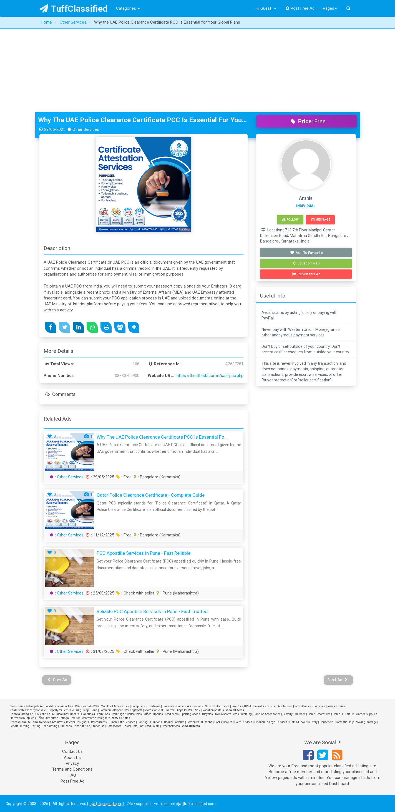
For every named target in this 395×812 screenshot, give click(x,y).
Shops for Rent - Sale (188, 710)
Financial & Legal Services (270, 722)
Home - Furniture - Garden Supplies (355, 714)
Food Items (172, 714)
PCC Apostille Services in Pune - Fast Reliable (143, 553)
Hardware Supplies (22, 717)
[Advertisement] (197, 70)
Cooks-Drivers (223, 722)
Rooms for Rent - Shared (159, 710)
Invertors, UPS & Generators (249, 706)
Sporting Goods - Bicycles (197, 714)
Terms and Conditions (72, 769)
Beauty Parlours (174, 722)
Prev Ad (57, 679)
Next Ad (338, 679)
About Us (72, 757)
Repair (14, 726)
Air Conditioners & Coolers (56, 706)
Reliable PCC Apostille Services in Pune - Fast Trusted (152, 611)
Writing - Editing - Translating (38, 726)
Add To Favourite (306, 253)
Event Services (243, 722)
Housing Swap (79, 710)
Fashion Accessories (267, 714)
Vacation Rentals (213, 710)
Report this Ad (306, 274)
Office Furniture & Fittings (52, 717)
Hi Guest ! (266, 8)
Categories (128, 8)
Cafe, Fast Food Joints (146, 726)
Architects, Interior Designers (70, 722)
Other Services (70, 476)
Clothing (246, 714)
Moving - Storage (366, 722)
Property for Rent (58, 710)
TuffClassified (73, 8)
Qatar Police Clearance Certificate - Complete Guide (151, 495)
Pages (330, 8)
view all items (336, 706)
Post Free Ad (300, 8)
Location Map (306, 263)
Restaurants (99, 722)
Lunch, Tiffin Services (122, 722)
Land (94, 710)
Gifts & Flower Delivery (303, 722)
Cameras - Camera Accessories (182, 706)
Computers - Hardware (145, 706)
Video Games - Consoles (310, 706)
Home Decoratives (319, 714)
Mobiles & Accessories (115, 706)
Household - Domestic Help (336, 722)
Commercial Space (111, 710)
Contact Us (72, 751)
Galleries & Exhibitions (95, 714)
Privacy (72, 763)
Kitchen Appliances (280, 706)
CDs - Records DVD (87, 706)
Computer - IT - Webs (199, 722)
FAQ (72, 775)
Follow (290, 219)
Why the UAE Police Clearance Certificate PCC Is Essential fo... (162, 437)
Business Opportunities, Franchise (81, 726)
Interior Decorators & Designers (90, 717)
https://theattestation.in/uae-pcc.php (210, 375)
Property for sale (35, 710)
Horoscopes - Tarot (118, 726)
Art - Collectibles (39, 714)
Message (320, 219)
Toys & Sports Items (227, 714)
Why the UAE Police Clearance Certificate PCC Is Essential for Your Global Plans (143, 120)
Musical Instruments (65, 714)
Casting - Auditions (149, 722)
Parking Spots (133, 710)
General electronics (217, 706)
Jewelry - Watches (294, 714)
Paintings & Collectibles (127, 714)
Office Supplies (153, 714)
